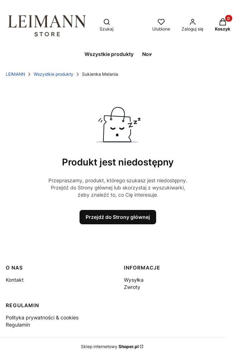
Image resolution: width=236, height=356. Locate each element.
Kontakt (15, 280)
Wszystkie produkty (53, 74)
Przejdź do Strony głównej (118, 217)
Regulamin (18, 325)
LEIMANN (15, 74)
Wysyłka (134, 280)
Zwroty (132, 287)
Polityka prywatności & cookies (42, 317)
